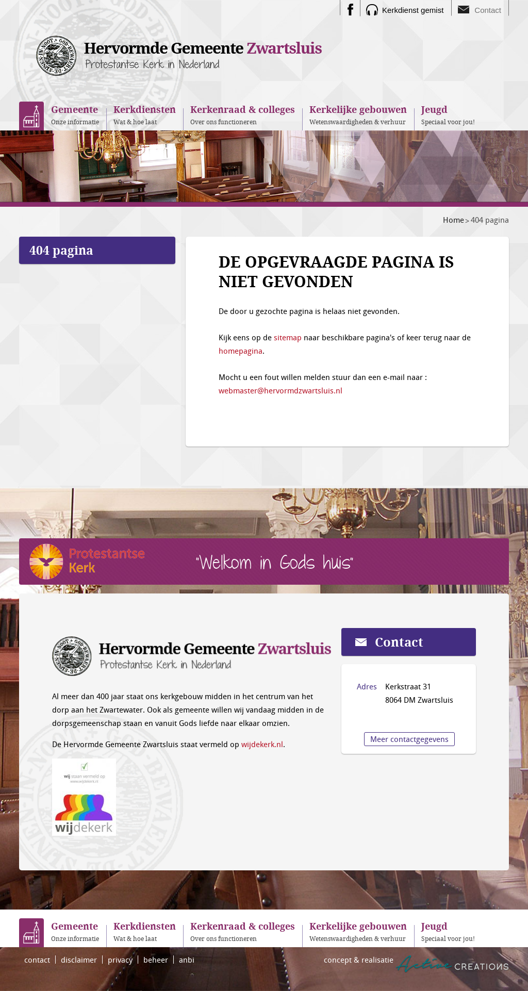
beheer (155, 959)
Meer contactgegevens (409, 739)
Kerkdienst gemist (412, 10)
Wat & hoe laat (144, 114)
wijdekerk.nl (262, 744)
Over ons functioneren (242, 114)
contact (37, 959)
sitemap (288, 337)
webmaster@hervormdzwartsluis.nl (280, 390)
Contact (487, 10)
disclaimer (79, 959)
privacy (120, 959)
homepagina (240, 350)
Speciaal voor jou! (448, 114)
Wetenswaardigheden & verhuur (358, 114)
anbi (186, 959)
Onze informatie (75, 114)
